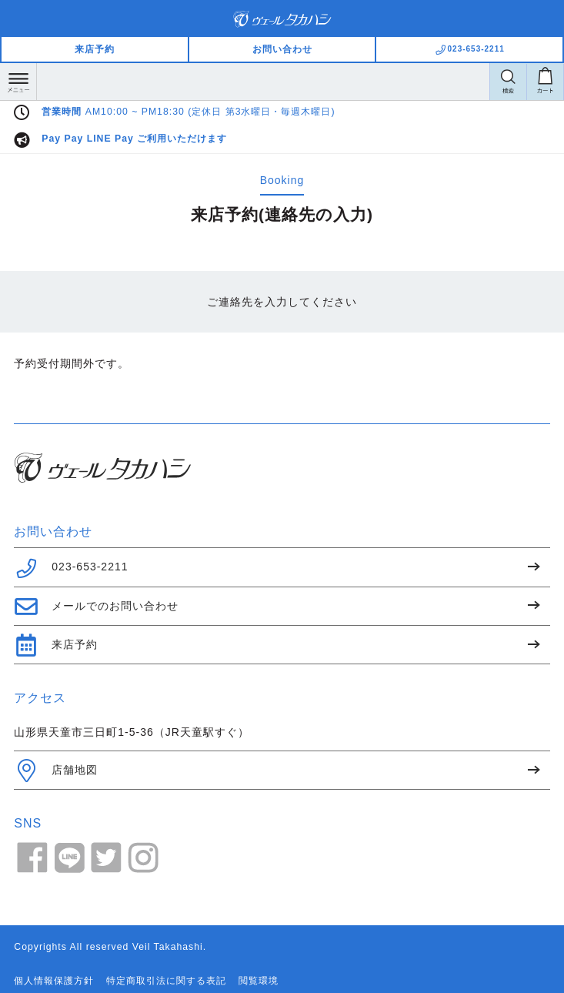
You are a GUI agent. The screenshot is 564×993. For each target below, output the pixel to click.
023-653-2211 (71, 568)
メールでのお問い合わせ (96, 606)
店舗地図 (56, 770)
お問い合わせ (282, 49)
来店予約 (95, 49)
